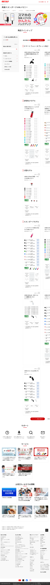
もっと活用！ (32, 539)
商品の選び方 (32, 538)
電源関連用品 (3, 555)
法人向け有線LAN (18, 539)
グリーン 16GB (28, 251)
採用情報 (41, 546)
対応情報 (31, 563)
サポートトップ (32, 559)
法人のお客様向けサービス (34, 553)
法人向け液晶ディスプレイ (19, 551)
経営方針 (41, 555)
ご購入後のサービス (33, 551)
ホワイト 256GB (29, 72)
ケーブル (2, 548)
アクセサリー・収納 (4, 556)
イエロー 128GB (29, 131)
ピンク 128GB (28, 125)
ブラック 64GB (28, 69)
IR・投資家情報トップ (43, 550)
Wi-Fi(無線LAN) (3, 536)
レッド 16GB (28, 123)
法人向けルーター (18, 540)
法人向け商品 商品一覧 (19, 566)
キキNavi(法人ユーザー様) (44, 568)
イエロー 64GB (28, 132)
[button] (37, 40)
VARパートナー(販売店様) (44, 566)
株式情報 (41, 558)
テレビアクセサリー (4, 557)
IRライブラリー (42, 553)
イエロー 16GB (28, 136)
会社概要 (41, 538)
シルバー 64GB (28, 191)
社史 (41, 543)
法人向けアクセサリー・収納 (19, 560)
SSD (1, 540)
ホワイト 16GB (28, 265)
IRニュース (42, 551)
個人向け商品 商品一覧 (4, 560)
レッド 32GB (28, 121)
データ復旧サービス (33, 554)
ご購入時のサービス (33, 550)
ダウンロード (32, 561)
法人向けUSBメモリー (18, 547)
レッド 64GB (28, 120)
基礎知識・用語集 (32, 542)
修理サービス (32, 564)
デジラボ (31, 544)
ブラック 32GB (28, 70)
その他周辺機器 (3, 559)
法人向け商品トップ (18, 536)
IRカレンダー (42, 554)
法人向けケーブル (18, 552)
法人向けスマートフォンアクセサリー (21, 556)
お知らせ (31, 568)
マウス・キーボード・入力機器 (5, 549)
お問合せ (31, 565)
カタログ (31, 566)
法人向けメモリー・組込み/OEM (20, 546)
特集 (30, 543)
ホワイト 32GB (28, 76)
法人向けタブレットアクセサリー (20, 557)
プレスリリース (42, 544)
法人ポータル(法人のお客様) (44, 565)
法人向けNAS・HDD (18, 542)
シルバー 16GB (28, 194)
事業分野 (41, 540)
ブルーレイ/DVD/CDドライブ (5, 542)
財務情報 (41, 557)
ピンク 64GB (28, 126)
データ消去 (17, 565)
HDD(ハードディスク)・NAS (5, 539)
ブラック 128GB (29, 67)
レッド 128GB (28, 118)
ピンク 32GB (28, 128)
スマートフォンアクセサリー (5, 552)
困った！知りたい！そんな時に (34, 540)
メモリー (2, 543)
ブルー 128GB (28, 137)
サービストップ (32, 549)
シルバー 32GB (28, 193)
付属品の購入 (32, 570)
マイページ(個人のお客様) (44, 564)
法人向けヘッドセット (18, 555)
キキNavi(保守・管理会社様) (44, 569)
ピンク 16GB (28, 129)
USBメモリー (3, 544)
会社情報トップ (42, 536)
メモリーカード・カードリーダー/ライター (7, 546)
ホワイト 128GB (29, 73)
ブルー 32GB (28, 140)
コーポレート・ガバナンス (44, 559)
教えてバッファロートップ (34, 536)
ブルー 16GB (28, 142)
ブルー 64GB (28, 139)
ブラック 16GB (28, 189)
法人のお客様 (43, 572)
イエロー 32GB (28, 134)
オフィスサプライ (18, 562)
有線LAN (2, 538)
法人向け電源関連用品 (18, 559)
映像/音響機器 (3, 547)
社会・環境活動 (42, 542)
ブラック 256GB (29, 65)
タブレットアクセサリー (4, 553)
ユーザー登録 (32, 569)
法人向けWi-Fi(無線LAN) (19, 538)
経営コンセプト (42, 539)
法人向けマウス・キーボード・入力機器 (21, 553)
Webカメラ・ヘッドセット (5, 551)
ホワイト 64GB (28, 75)
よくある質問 (32, 560)
